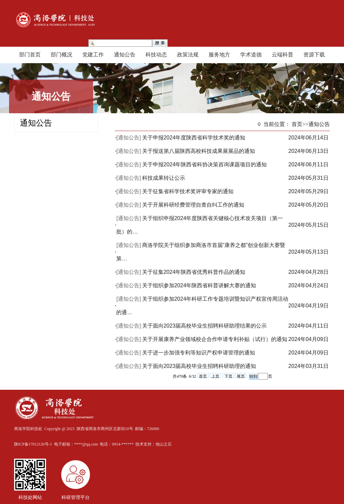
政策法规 (188, 54)
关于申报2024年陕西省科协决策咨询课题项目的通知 (204, 164)
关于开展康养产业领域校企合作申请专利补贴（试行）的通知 (214, 339)
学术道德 (251, 54)
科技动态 (156, 54)
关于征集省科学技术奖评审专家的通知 (187, 191)
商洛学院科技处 (28, 428)
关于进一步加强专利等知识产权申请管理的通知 (198, 352)
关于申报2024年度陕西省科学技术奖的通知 (194, 137)
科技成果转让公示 (163, 178)
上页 (215, 376)
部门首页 (30, 54)
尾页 (241, 376)
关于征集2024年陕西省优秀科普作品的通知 (194, 272)
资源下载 (314, 54)
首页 (203, 376)
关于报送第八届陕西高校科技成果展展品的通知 (198, 151)
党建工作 (93, 54)
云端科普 (282, 54)
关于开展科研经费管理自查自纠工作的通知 (193, 205)
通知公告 (124, 54)
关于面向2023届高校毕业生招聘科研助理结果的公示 (204, 326)
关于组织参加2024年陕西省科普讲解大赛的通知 (199, 285)
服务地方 (219, 54)
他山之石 (164, 444)
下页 (228, 376)
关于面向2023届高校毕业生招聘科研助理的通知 (199, 366)
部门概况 (61, 54)
